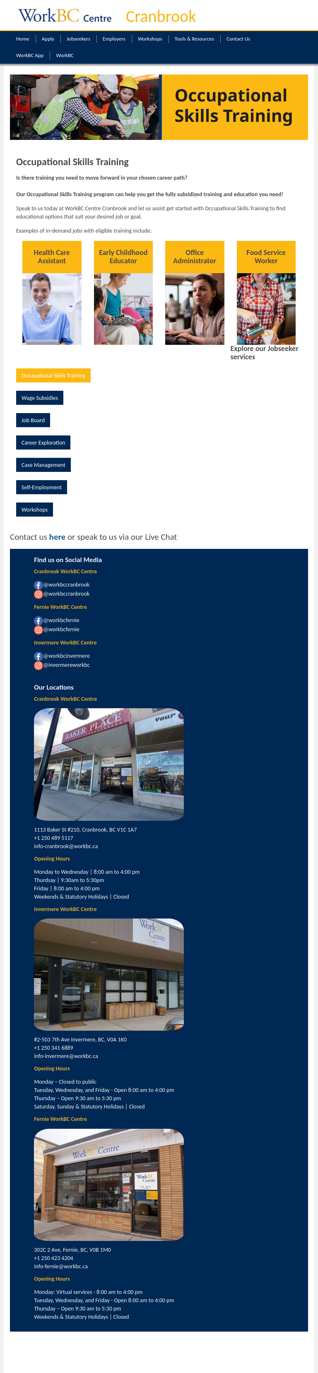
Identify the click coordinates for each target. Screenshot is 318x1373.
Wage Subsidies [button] (40, 398)
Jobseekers (78, 39)
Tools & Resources (194, 39)
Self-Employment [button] (42, 487)
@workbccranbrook (61, 584)
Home (22, 39)
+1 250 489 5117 (53, 838)
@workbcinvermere (61, 655)
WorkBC (64, 55)
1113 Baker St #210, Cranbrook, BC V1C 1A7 (85, 829)
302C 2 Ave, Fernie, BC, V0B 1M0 (72, 1249)
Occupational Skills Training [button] (53, 375)
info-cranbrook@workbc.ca (66, 846)
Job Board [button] (33, 420)
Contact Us (238, 39)
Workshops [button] (35, 509)
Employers (114, 39)
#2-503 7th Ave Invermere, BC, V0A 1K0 (80, 1039)
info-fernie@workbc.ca (61, 1266)
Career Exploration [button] (43, 442)
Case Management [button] (43, 465)
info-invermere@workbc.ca (66, 1056)
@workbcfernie (57, 620)
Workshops (150, 39)
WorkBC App (29, 55)
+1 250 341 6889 (53, 1047)
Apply (48, 39)
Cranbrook (161, 16)
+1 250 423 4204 (53, 1258)
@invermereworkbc (61, 664)
